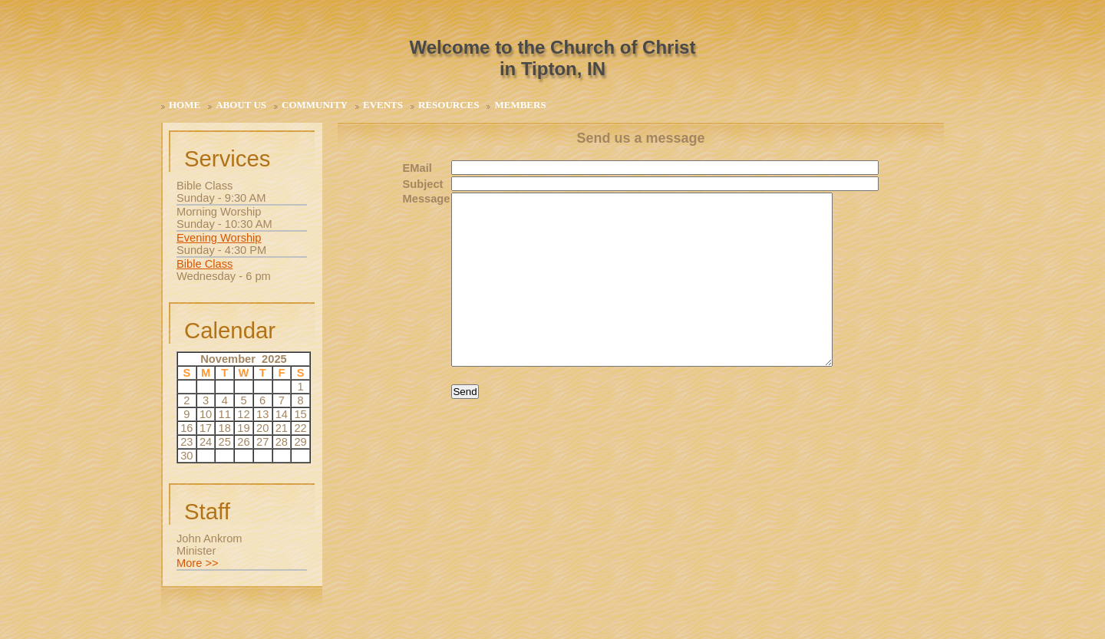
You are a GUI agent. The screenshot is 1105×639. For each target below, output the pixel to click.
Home (184, 104)
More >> (197, 563)
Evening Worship (219, 238)
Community (315, 104)
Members (520, 104)
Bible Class (204, 264)
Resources (448, 104)
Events (383, 104)
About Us (241, 104)
